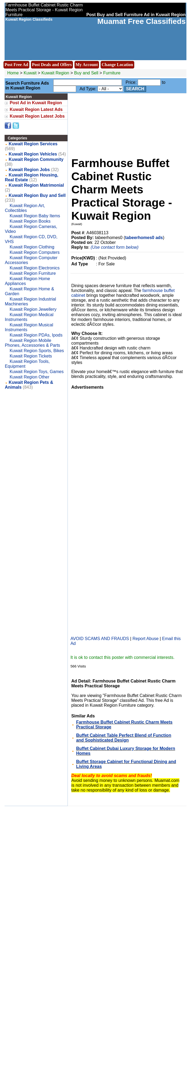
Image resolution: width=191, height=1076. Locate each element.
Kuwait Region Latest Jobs (37, 116)
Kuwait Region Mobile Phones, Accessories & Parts (32, 343)
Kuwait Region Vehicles (33, 154)
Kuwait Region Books (30, 221)
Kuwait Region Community (36, 159)
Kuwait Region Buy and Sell (37, 195)
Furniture (112, 73)
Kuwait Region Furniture (33, 273)
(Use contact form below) (115, 247)
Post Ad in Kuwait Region (36, 102)
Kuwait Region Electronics (35, 268)
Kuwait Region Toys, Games (37, 371)
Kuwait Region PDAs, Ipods (36, 335)
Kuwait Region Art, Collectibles (25, 208)
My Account (87, 64)
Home (13, 73)
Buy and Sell (86, 73)
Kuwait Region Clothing (32, 247)
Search (135, 88)
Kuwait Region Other (29, 377)
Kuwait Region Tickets (31, 356)
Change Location (117, 64)
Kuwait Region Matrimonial (36, 185)
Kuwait (30, 73)
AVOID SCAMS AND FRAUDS (99, 638)
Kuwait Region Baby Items (35, 216)
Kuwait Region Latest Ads (36, 109)
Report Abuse (145, 638)
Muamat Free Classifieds (141, 21)
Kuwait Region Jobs (29, 169)
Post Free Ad (16, 64)
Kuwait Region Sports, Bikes (37, 350)
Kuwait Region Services (33, 144)
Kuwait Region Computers (35, 252)
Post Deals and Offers (52, 64)
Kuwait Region (55, 73)
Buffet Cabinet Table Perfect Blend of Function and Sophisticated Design (123, 737)
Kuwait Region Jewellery (33, 309)
